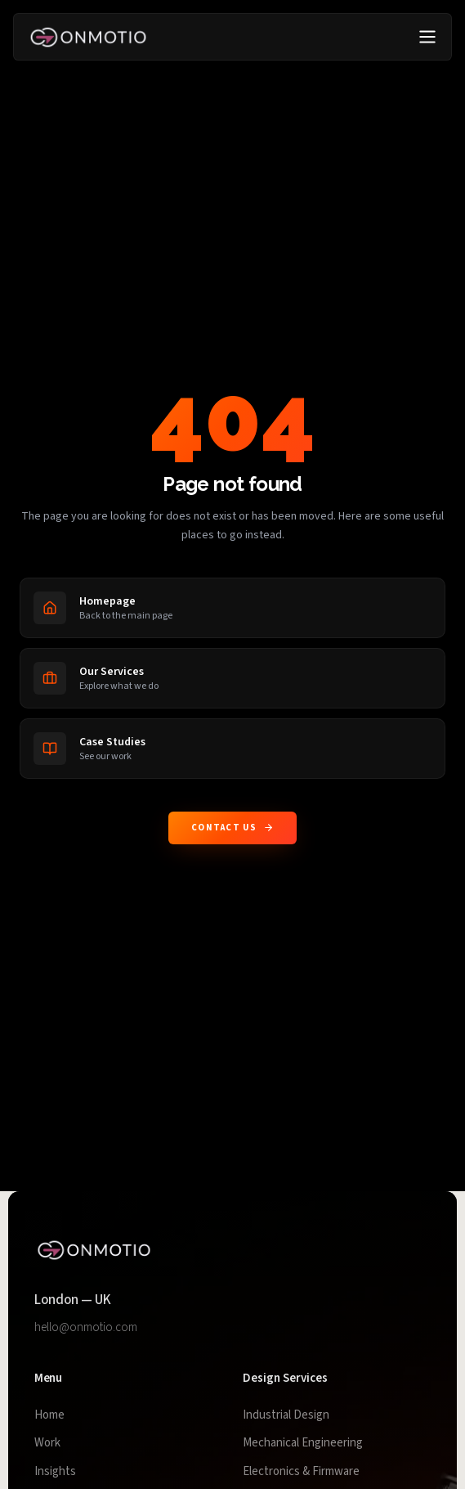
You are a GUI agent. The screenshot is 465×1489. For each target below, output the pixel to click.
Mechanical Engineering (303, 1442)
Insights (55, 1471)
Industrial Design (286, 1415)
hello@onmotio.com (85, 1327)
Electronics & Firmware (301, 1471)
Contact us (232, 827)
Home (49, 1415)
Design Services (285, 1378)
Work (47, 1442)
